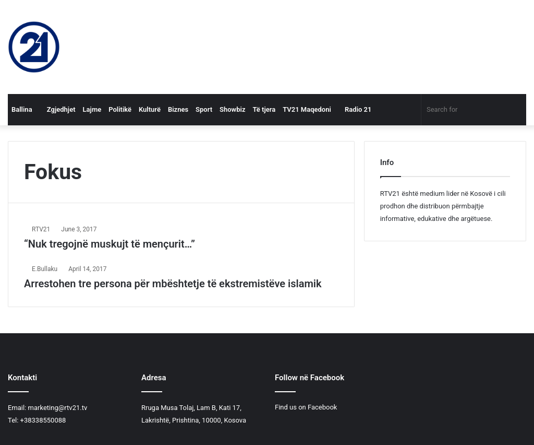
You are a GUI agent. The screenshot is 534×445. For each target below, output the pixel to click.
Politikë (119, 109)
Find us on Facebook (306, 407)
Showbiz (232, 109)
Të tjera (263, 109)
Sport (204, 109)
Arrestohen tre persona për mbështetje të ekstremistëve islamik (173, 283)
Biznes (178, 109)
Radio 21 (355, 109)
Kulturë (150, 109)
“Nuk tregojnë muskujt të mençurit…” (109, 244)
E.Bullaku (44, 269)
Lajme (92, 109)
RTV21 (41, 229)
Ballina (21, 109)
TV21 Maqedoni (307, 109)
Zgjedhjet (58, 109)
